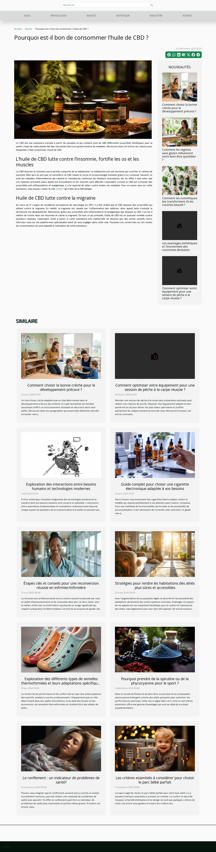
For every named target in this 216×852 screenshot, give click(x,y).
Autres (187, 15)
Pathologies (59, 15)
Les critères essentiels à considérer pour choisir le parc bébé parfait (155, 780)
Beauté (91, 15)
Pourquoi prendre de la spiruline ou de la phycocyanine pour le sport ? (155, 681)
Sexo (27, 15)
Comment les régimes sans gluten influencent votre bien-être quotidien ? (179, 155)
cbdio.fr (60, 188)
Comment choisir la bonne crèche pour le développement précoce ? (179, 108)
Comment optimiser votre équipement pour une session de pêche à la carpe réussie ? (179, 293)
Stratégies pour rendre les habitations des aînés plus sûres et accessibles (155, 585)
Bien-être (156, 15)
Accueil (18, 28)
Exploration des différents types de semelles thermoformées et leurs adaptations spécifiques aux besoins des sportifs (61, 683)
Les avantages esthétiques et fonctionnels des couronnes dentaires (179, 246)
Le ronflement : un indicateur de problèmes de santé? (61, 780)
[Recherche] (107, 5)
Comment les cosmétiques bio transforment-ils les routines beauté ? (179, 201)
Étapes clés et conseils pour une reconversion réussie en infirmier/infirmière (61, 585)
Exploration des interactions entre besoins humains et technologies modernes (61, 486)
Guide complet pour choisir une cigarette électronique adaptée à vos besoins (155, 486)
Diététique (123, 15)
